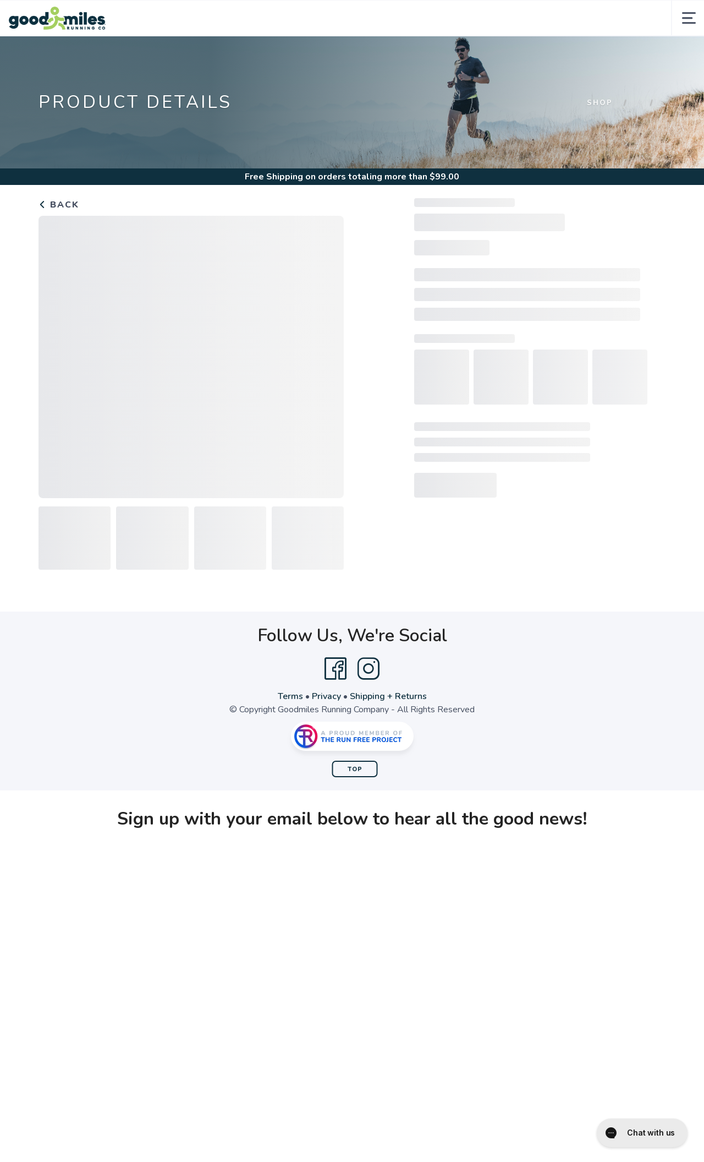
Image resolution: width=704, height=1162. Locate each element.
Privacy (326, 696)
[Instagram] (368, 668)
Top (355, 769)
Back (58, 205)
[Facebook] (335, 668)
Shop (600, 103)
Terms (290, 696)
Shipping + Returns (388, 696)
